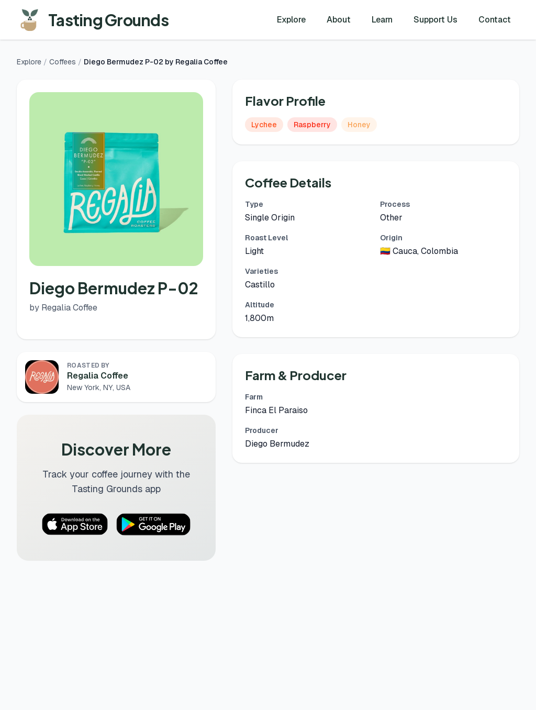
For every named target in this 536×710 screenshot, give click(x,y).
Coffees (62, 61)
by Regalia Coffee (63, 307)
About (339, 19)
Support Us (435, 19)
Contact (494, 19)
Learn (382, 19)
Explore (291, 19)
